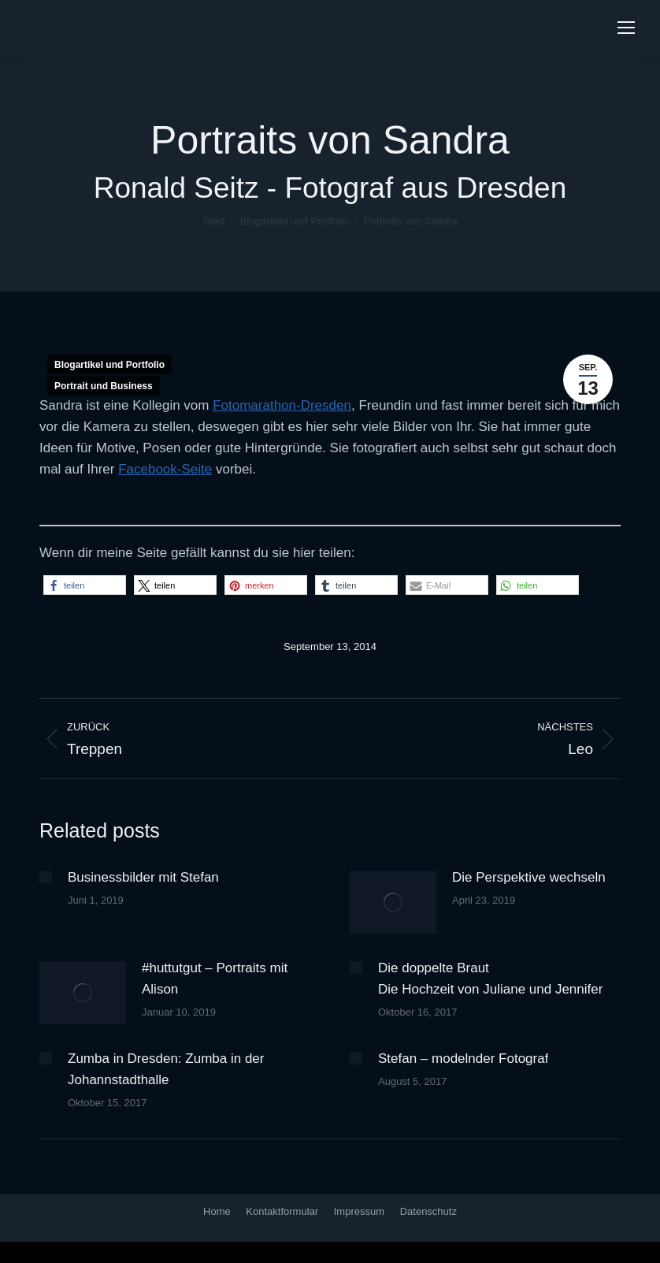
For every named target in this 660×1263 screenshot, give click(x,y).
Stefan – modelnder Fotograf (463, 1058)
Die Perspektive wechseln (529, 877)
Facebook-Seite (165, 469)
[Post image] (45, 877)
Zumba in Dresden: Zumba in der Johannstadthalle (166, 1069)
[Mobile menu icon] (626, 27)
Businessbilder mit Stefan (143, 877)
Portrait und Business (103, 386)
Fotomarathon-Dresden (282, 405)
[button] (84, 585)
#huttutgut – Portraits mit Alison (214, 978)
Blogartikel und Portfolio (109, 364)
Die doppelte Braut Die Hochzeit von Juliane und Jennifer (490, 978)
